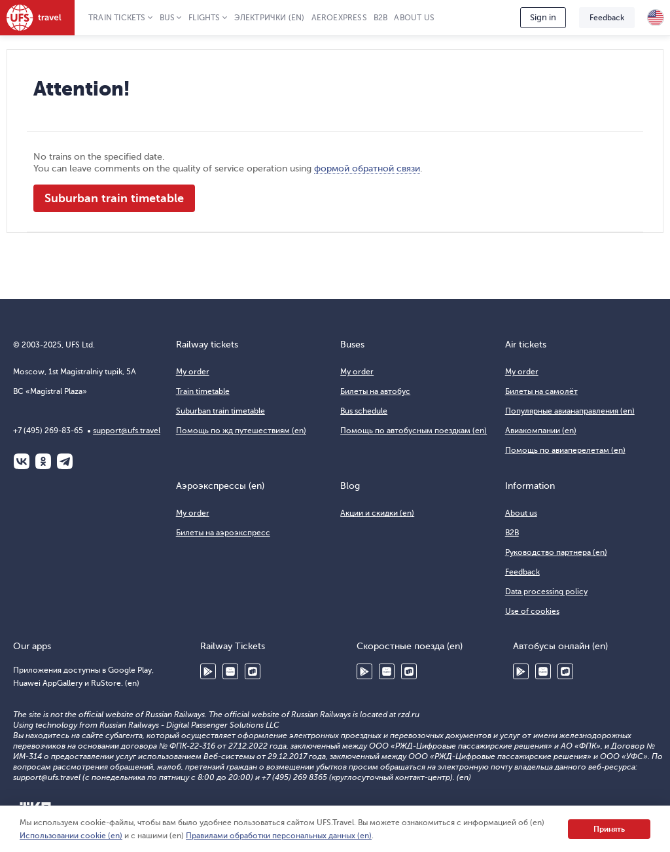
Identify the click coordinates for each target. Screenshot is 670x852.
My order (192, 371)
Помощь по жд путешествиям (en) (241, 430)
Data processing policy (546, 591)
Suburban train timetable (114, 198)
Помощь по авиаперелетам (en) (565, 450)
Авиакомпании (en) (540, 430)
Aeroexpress (339, 17)
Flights (204, 17)
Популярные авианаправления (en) (570, 411)
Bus (167, 17)
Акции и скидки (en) (377, 513)
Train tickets (117, 17)
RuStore (252, 671)
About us (414, 17)
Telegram (64, 461)
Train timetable (203, 391)
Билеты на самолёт (541, 391)
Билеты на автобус (375, 391)
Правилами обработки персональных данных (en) (279, 835)
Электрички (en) (269, 17)
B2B (381, 17)
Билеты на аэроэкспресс (223, 532)
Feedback (607, 17)
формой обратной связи (367, 168)
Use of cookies (532, 611)
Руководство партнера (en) (556, 552)
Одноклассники (43, 461)
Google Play (208, 671)
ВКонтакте (21, 461)
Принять (609, 829)
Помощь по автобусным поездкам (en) (413, 430)
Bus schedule (363, 411)
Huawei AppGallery (230, 671)
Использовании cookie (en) (71, 835)
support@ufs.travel (126, 430)
